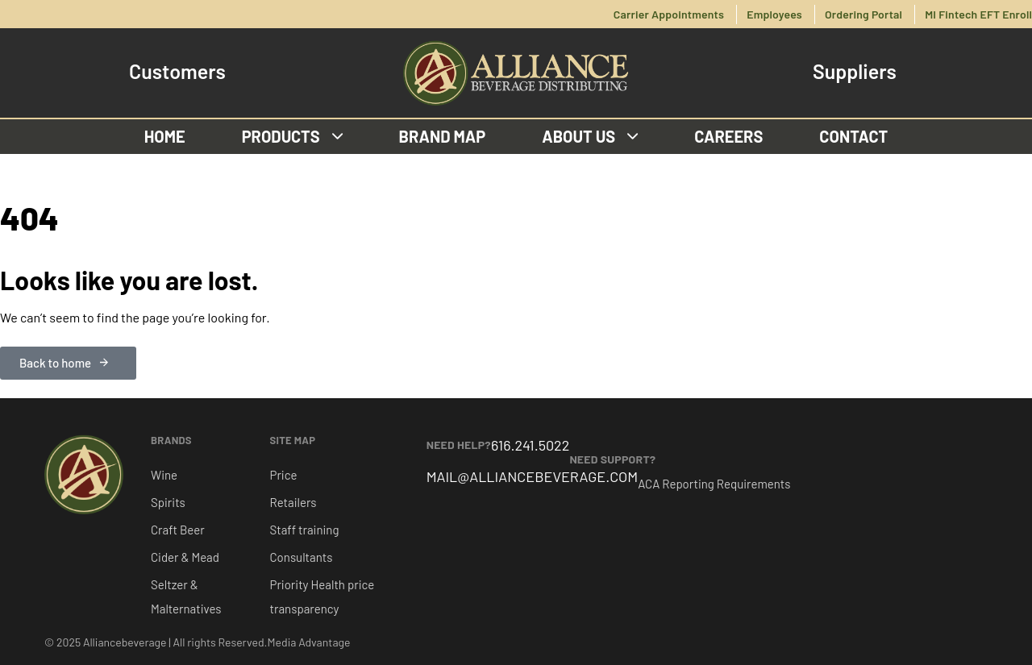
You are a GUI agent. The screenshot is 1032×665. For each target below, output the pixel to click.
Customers (177, 71)
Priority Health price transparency (322, 596)
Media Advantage (309, 642)
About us (590, 136)
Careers (728, 136)
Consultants (301, 557)
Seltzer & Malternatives (186, 596)
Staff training (304, 529)
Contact (853, 136)
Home (164, 136)
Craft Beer (178, 529)
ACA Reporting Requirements (714, 483)
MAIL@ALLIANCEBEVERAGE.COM (533, 476)
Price (284, 475)
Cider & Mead (185, 557)
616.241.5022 (530, 445)
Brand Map (442, 136)
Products (292, 136)
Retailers (293, 502)
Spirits (168, 502)
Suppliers (855, 71)
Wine (164, 475)
